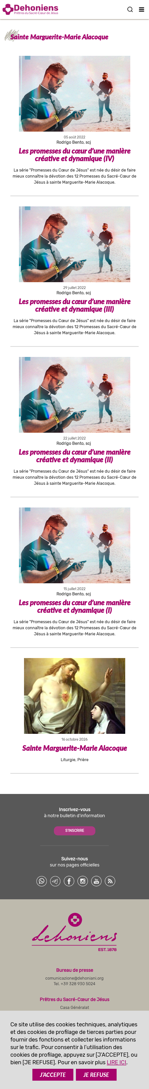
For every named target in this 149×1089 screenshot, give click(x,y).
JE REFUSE (96, 1074)
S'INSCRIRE (74, 831)
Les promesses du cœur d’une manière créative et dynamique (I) (75, 606)
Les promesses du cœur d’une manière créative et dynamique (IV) (75, 155)
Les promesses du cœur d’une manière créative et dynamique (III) (75, 305)
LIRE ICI (116, 1062)
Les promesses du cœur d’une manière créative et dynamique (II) (75, 456)
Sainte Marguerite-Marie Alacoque (74, 748)
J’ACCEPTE (53, 1074)
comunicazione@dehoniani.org (74, 978)
